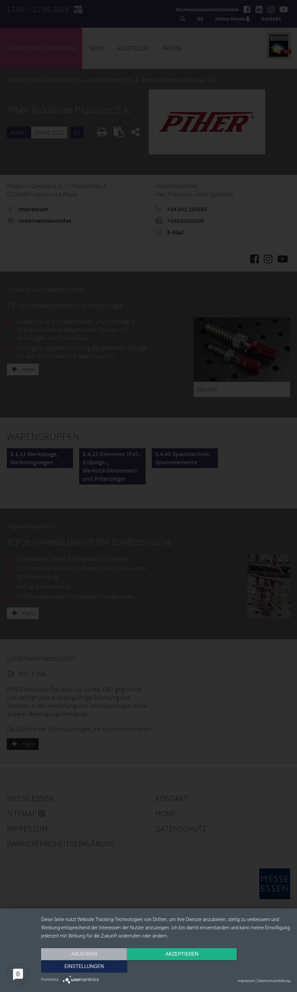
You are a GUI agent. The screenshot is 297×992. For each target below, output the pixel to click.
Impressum (246, 981)
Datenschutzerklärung (273, 981)
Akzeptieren (165, 967)
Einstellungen (252, 967)
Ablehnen (78, 967)
